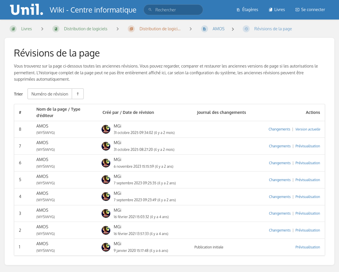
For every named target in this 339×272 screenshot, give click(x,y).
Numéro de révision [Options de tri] (49, 93)
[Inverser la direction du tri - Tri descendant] (77, 94)
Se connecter (310, 9)
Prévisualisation (308, 146)
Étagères (247, 9)
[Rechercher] (150, 9)
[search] (173, 9)
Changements (279, 129)
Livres (277, 9)
